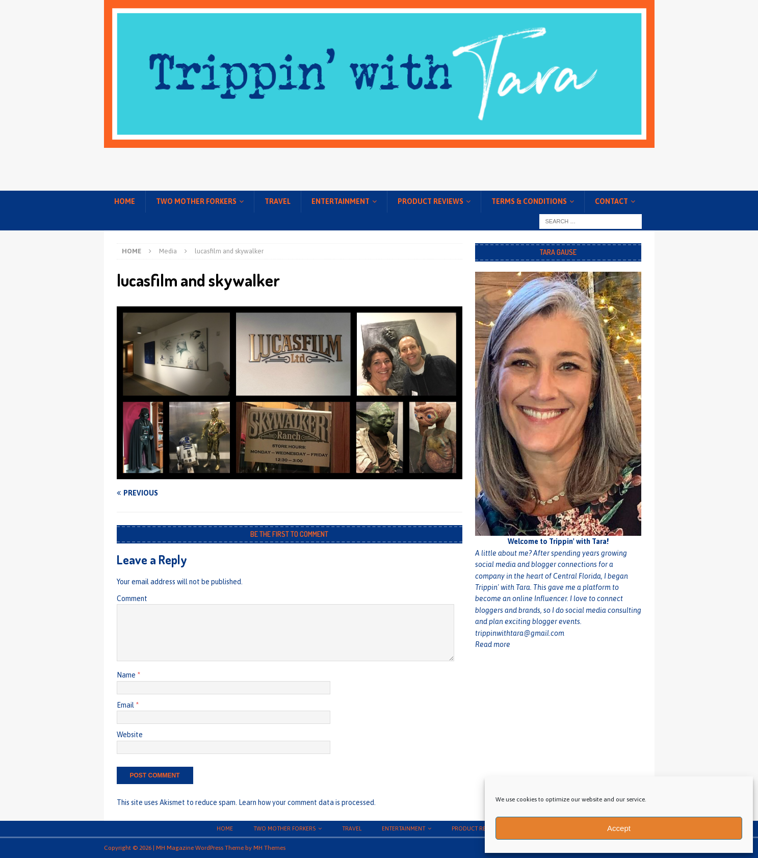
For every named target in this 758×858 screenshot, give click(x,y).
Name (127, 675)
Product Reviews (430, 201)
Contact (611, 201)
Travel (278, 201)
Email (126, 705)
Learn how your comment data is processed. (307, 802)
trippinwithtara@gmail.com (519, 633)
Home (124, 201)
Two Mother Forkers (196, 201)
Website (130, 735)
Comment (132, 598)
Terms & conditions (529, 201)
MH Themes (269, 847)
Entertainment (340, 201)
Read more (492, 644)
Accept (619, 828)
